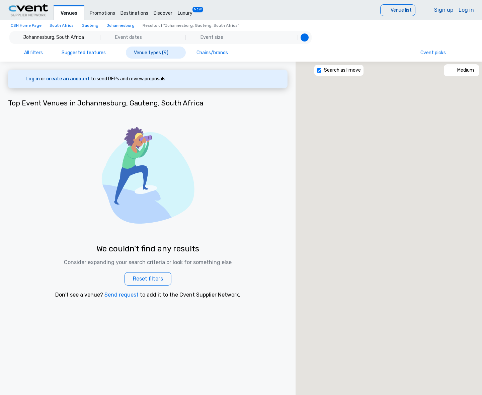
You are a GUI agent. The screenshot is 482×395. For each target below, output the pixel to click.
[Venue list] (397, 10)
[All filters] (29, 53)
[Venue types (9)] (156, 53)
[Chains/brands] (216, 53)
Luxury (185, 13)
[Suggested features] (88, 53)
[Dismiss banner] (278, 79)
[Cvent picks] (437, 52)
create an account (68, 79)
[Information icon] (464, 52)
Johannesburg (120, 25)
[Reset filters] (148, 279)
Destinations (134, 13)
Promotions (102, 13)
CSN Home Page (26, 25)
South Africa (62, 25)
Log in (466, 10)
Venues (69, 13)
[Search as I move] (319, 70)
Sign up (443, 10)
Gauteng (90, 25)
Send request (121, 295)
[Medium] (461, 70)
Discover (163, 13)
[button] (160, 37)
